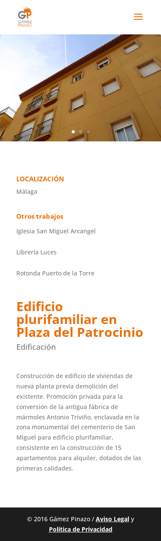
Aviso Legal (112, 519)
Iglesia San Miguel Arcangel (56, 231)
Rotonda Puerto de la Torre (55, 273)
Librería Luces (36, 252)
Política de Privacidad (80, 529)
